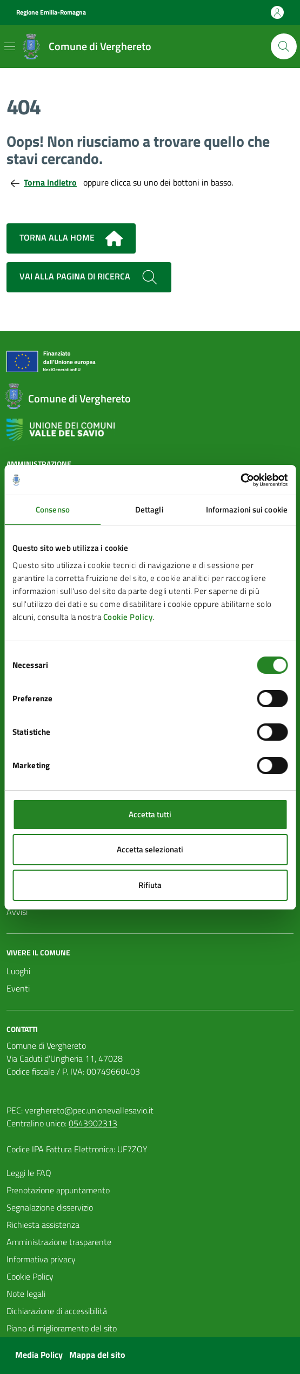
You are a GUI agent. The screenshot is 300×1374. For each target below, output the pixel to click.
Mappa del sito (97, 1354)
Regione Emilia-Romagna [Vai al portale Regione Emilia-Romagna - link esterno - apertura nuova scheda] (51, 12)
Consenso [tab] (53, 509)
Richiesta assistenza (42, 1224)
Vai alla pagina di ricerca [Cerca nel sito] (88, 277)
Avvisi (17, 911)
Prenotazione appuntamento (58, 1190)
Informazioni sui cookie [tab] (247, 509)
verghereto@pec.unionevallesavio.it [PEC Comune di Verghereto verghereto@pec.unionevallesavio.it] (89, 1110)
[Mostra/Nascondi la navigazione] (9, 46)
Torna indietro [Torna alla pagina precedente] (44, 182)
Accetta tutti (150, 814)
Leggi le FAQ (28, 1172)
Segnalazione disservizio (49, 1207)
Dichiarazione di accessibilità (56, 1310)
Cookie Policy (128, 617)
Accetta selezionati (150, 849)
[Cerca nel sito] (284, 46)
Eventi (18, 988)
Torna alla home (71, 238)
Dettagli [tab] (149, 509)
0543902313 (93, 1123)
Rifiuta (150, 885)
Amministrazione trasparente (58, 1241)
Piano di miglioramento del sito (61, 1328)
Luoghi (18, 971)
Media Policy (39, 1354)
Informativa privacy (41, 1259)
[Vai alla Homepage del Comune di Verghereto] (84, 46)
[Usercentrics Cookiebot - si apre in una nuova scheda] (240, 480)
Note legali (25, 1293)
